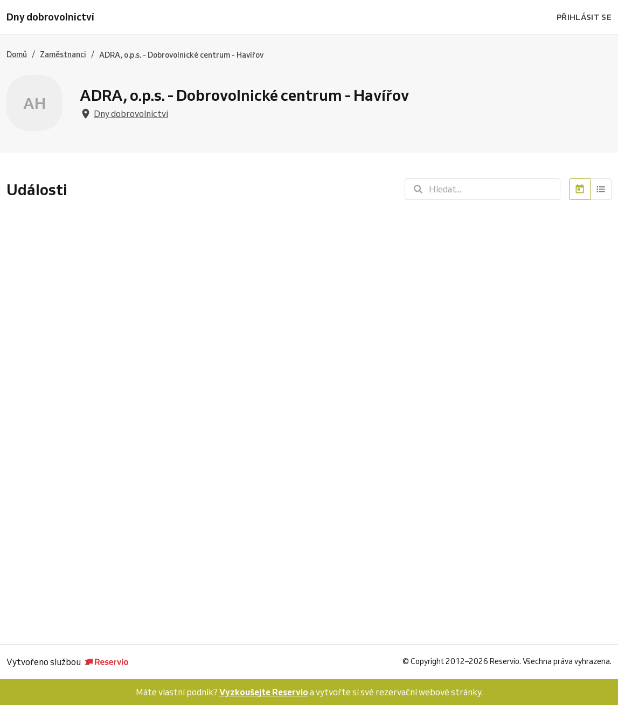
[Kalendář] (580, 189)
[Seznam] (601, 189)
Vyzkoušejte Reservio (263, 692)
